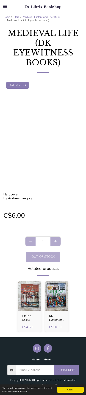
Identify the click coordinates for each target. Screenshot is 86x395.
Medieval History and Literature (41, 17)
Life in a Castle (26, 318)
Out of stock (43, 257)
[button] (5, 6)
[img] (29, 296)
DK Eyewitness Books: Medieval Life (55, 318)
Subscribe (66, 370)
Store (16, 17)
